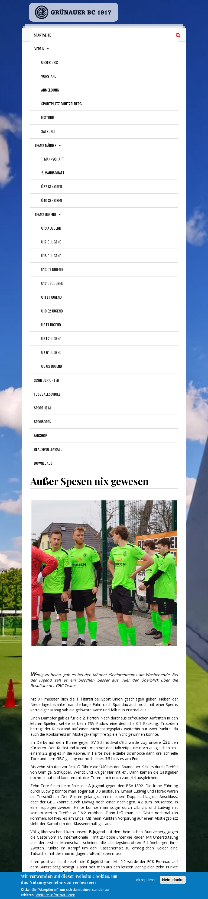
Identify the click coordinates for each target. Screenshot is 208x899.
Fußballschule (47, 394)
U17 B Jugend (51, 242)
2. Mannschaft (52, 172)
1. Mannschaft (52, 159)
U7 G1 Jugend (51, 352)
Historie (47, 117)
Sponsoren (42, 421)
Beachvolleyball (48, 449)
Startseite (42, 35)
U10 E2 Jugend (52, 311)
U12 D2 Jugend (52, 283)
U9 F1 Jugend (51, 324)
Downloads (43, 463)
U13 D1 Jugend (52, 269)
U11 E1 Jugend (51, 297)
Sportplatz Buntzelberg (61, 103)
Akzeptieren (146, 881)
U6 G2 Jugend (51, 366)
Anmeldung (50, 90)
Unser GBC (49, 62)
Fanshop (40, 435)
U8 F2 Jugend (51, 338)
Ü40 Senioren (51, 200)
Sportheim (42, 408)
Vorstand (49, 76)
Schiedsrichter (46, 380)
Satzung (48, 131)
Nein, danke (173, 881)
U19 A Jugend (51, 228)
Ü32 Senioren (51, 186)
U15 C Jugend (51, 255)
